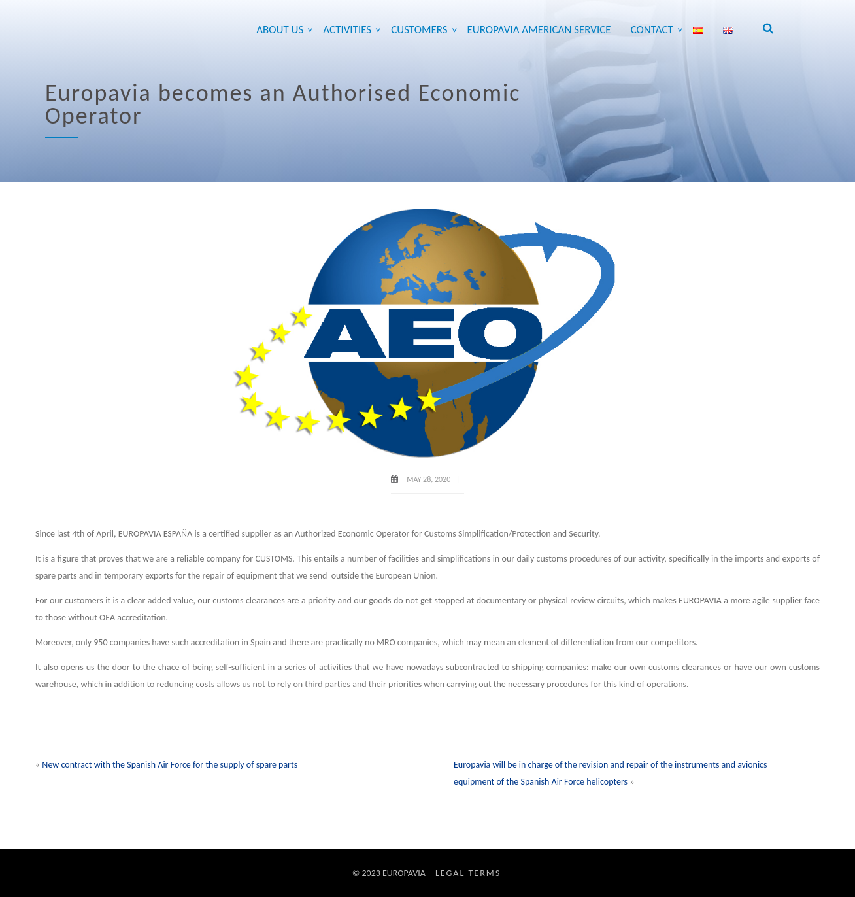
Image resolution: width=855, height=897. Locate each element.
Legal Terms (468, 873)
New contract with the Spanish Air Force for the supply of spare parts (169, 764)
